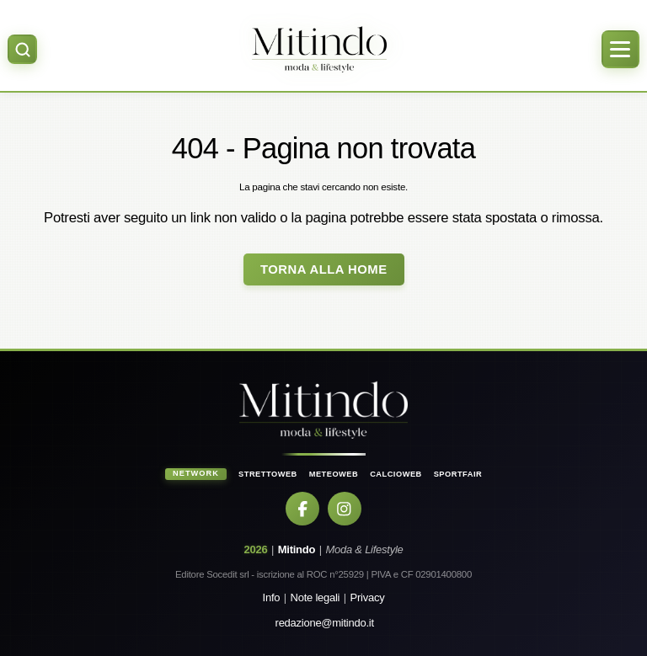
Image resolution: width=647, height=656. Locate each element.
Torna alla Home (324, 269)
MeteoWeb (334, 474)
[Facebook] (302, 508)
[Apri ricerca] (22, 49)
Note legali (315, 597)
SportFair (458, 474)
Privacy (367, 597)
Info (272, 597)
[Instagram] (344, 508)
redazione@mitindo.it (324, 622)
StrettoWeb (267, 474)
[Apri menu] (620, 49)
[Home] (319, 49)
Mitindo (296, 549)
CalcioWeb (396, 474)
